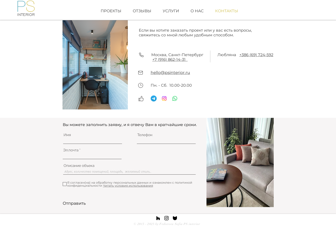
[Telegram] (154, 98)
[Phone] (141, 55)
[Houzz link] (158, 218)
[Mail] (140, 72)
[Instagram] (164, 98)
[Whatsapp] (175, 98)
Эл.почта (70, 150)
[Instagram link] (166, 218)
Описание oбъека (79, 166)
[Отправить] (74, 203)
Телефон (144, 135)
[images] (175, 218)
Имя (67, 135)
